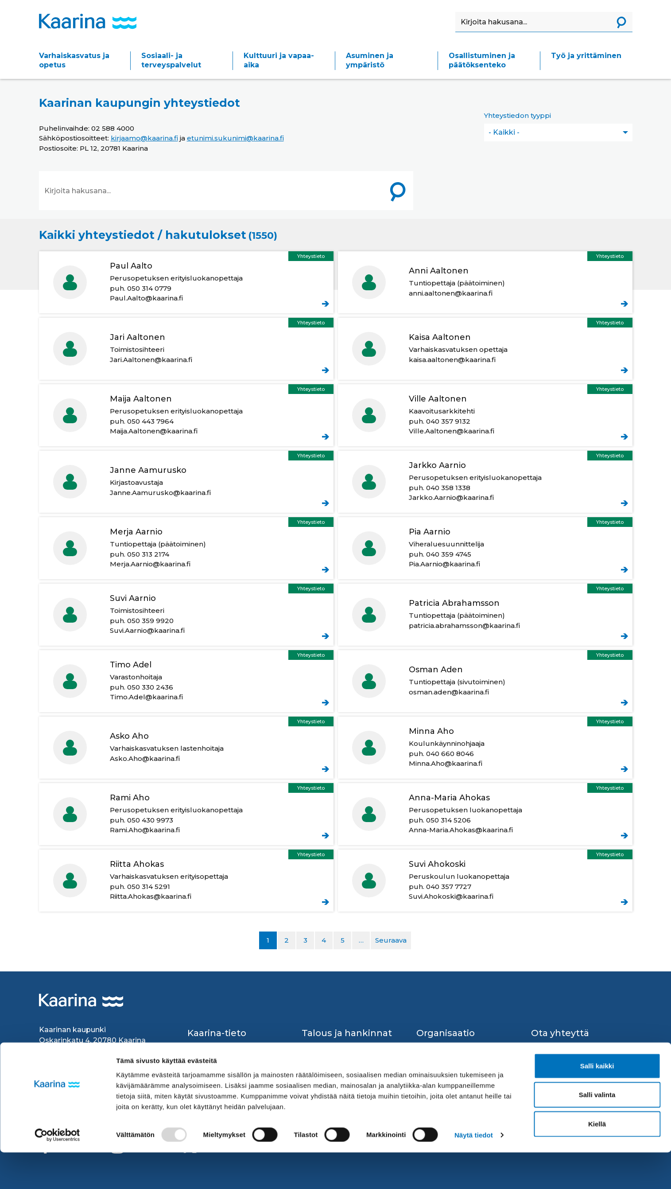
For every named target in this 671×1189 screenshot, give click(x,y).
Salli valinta (597, 1131)
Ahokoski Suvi (485, 881)
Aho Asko (186, 748)
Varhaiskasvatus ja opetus (74, 60)
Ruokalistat (206, 1069)
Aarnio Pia (485, 548)
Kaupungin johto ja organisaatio (448, 1051)
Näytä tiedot (473, 1171)
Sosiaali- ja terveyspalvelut (171, 60)
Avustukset (321, 1046)
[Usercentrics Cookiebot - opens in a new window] (57, 1171)
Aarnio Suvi (186, 615)
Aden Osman (485, 681)
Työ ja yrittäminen (586, 55)
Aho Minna (485, 748)
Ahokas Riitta (186, 881)
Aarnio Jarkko (485, 482)
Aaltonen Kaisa (485, 349)
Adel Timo (186, 681)
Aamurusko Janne (186, 482)
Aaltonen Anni (485, 282)
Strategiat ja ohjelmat (452, 1068)
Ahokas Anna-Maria (485, 814)
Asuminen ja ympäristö (369, 60)
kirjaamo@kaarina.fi (144, 138)
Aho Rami (186, 814)
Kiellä (597, 1160)
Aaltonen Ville (485, 415)
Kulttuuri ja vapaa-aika (279, 60)
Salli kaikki (597, 1102)
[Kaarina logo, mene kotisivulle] (88, 21)
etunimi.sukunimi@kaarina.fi (235, 138)
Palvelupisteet (556, 1069)
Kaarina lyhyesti (213, 1046)
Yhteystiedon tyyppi (517, 115)
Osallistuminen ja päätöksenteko (482, 60)
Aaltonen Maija (186, 415)
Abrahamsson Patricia (485, 615)
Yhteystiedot (552, 1046)
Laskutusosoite (328, 1069)
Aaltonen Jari (186, 349)
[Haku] (532, 22)
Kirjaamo (546, 1057)
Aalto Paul (186, 282)
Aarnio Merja (186, 548)
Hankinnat (319, 1057)
